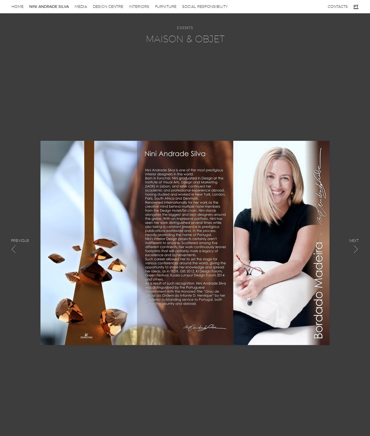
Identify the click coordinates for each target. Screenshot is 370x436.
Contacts (338, 6)
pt (356, 6)
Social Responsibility (205, 6)
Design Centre (108, 6)
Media (81, 6)
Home (17, 6)
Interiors (139, 6)
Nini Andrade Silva (49, 6)
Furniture (165, 6)
